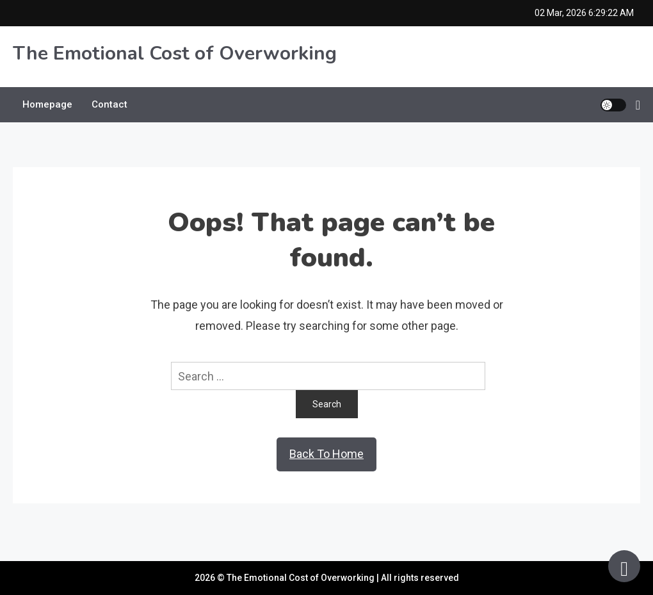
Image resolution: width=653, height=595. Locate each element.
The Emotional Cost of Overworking (175, 53)
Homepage (47, 104)
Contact (109, 104)
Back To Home (326, 454)
